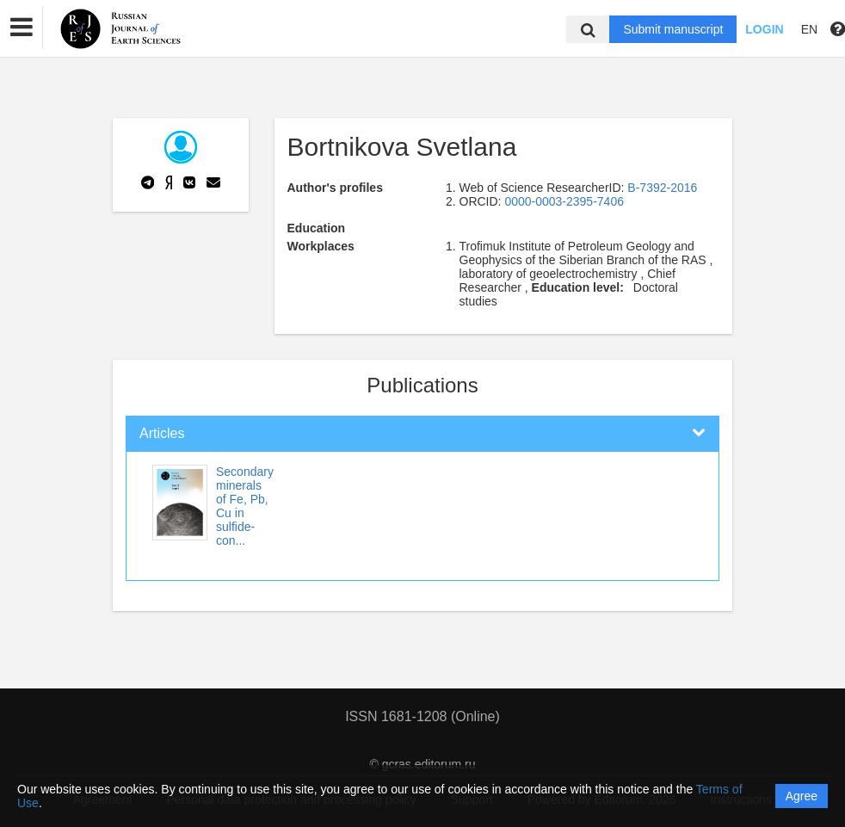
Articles (161, 433)
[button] (21, 27)
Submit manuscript (673, 29)
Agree (801, 796)
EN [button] (809, 29)
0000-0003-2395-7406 (564, 201)
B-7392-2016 (662, 187)
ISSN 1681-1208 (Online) (422, 716)
